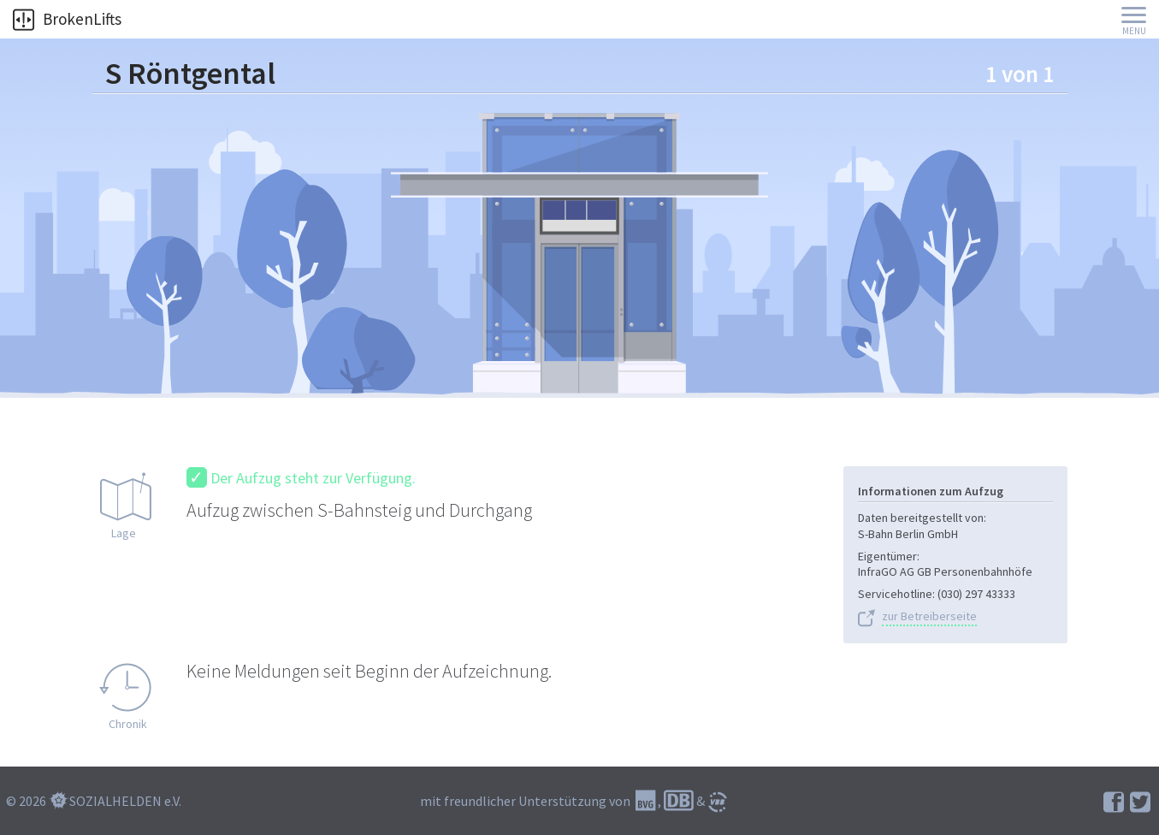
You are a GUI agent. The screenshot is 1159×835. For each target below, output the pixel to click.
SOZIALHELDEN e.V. (125, 800)
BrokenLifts (67, 19)
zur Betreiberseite (929, 616)
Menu (1134, 31)
